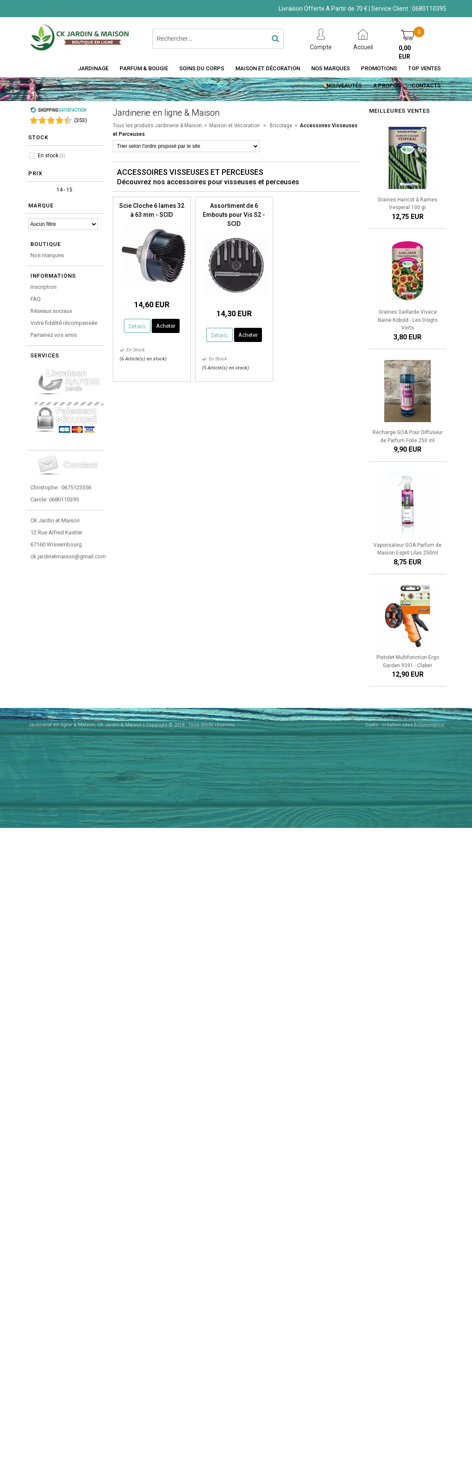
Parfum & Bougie (144, 68)
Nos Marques (330, 68)
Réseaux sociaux (51, 311)
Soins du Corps (201, 68)
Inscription (43, 287)
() (80, 120)
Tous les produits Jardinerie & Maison (157, 126)
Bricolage (280, 126)
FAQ (35, 299)
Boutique (45, 244)
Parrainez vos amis (53, 335)
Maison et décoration (267, 68)
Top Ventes (424, 68)
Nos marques (47, 255)
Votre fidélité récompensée (63, 323)
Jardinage (93, 68)
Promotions (379, 68)
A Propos (386, 85)
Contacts (426, 85)
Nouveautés (344, 85)
